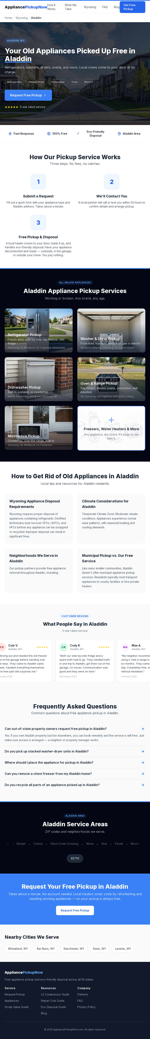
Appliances (12, 1000)
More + (88, 81)
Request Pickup (15, 994)
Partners (82, 994)
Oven (74, 81)
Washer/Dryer (36, 81)
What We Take (71, 7)
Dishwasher (58, 81)
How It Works (51, 7)
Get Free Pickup (130, 7)
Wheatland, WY (18, 948)
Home (8, 17)
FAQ (105, 7)
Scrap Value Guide (17, 1007)
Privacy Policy (86, 1007)
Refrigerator (14, 81)
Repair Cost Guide (52, 1000)
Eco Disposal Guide (53, 1007)
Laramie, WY (123, 948)
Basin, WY (99, 948)
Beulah (22, 843)
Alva (105, 843)
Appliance (26, 7)
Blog (117, 7)
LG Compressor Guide (55, 994)
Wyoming (90, 7)
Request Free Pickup (28, 95)
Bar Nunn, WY (46, 948)
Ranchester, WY (74, 948)
